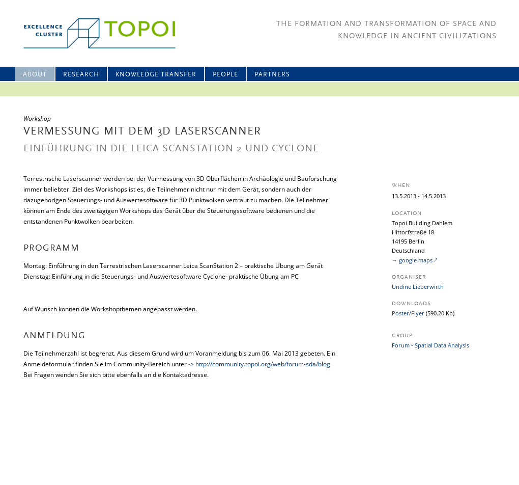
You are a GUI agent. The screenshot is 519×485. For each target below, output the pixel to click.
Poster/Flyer (408, 313)
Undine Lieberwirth (418, 286)
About (35, 74)
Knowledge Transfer (156, 74)
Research (81, 74)
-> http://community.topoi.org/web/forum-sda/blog (259, 364)
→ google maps (412, 260)
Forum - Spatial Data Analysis (430, 345)
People (225, 74)
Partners (272, 74)
